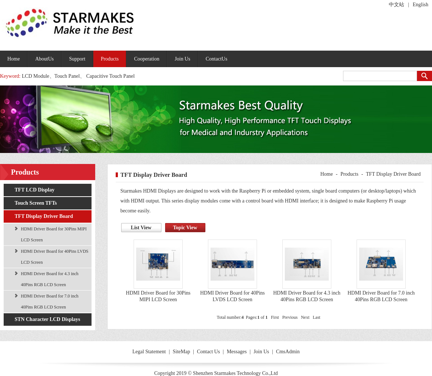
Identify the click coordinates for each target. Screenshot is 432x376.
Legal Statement (149, 351)
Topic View (185, 227)
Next (305, 317)
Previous (290, 317)
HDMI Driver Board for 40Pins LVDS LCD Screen (55, 257)
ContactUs (216, 59)
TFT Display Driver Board (44, 216)
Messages (236, 351)
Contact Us (208, 351)
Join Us (182, 59)
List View (141, 227)
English (420, 4)
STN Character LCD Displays (47, 319)
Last (316, 317)
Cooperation (146, 59)
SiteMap (181, 351)
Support (77, 59)
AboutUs (44, 59)
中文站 (396, 4)
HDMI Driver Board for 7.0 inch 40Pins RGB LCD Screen (49, 301)
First (275, 317)
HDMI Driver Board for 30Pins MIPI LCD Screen (54, 234)
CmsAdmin (288, 351)
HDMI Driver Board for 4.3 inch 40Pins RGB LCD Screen (49, 279)
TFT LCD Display (35, 190)
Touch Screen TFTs (36, 203)
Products (110, 59)
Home (13, 59)
